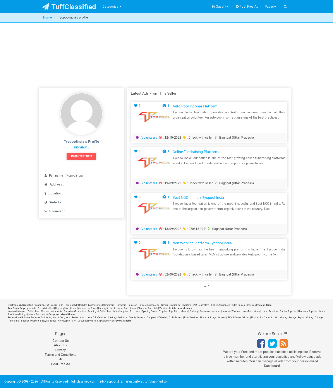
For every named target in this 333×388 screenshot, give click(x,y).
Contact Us (61, 341)
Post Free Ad (247, 7)
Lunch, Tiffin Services (96, 317)
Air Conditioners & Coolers (44, 305)
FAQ (61, 359)
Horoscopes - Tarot (67, 321)
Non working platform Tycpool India (202, 243)
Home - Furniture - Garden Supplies (279, 311)
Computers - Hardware (114, 305)
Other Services (108, 321)
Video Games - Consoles (244, 305)
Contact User (82, 156)
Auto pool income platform (195, 106)
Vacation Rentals (167, 308)
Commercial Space (87, 308)
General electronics (170, 305)
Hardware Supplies (308, 311)
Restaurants (78, 317)
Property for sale (28, 308)
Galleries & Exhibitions (75, 311)
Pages (270, 7)
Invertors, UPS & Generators (195, 305)
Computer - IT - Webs (157, 317)
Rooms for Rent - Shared (125, 308)
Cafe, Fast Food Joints (89, 321)
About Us (60, 345)
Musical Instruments (51, 311)
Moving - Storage (288, 317)
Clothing (193, 311)
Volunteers (149, 138)
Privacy (60, 350)
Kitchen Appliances (220, 305)
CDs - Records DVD (68, 305)
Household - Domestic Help (264, 317)
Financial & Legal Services (213, 317)
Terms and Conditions (60, 355)
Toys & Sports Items (178, 311)
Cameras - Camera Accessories (144, 305)
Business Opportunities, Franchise (38, 321)
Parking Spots (105, 308)
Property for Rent (46, 308)
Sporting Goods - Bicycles (154, 311)
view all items (264, 305)
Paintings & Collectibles (100, 311)
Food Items (135, 311)
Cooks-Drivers (175, 317)
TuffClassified (69, 7)
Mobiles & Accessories (90, 305)
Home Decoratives (251, 311)
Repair (301, 317)
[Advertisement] (166, 55)
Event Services (191, 317)
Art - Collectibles (31, 311)
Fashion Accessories (210, 311)
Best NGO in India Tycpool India (198, 197)
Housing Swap (62, 308)
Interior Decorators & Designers (43, 314)
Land (74, 308)
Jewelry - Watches (231, 311)
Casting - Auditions (117, 317)
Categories (112, 7)
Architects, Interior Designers (55, 317)
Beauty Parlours (137, 317)
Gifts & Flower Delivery (238, 317)
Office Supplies (120, 311)
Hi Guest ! (220, 7)
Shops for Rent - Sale (148, 308)
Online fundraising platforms (196, 152)
